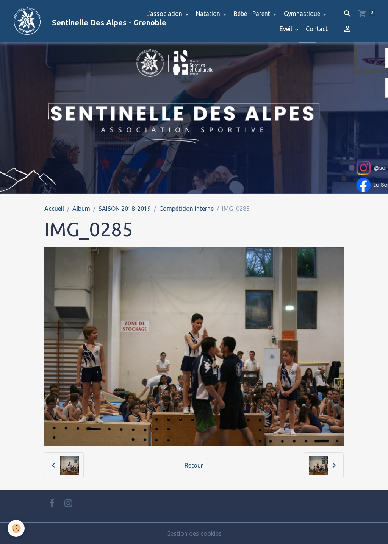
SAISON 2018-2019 (125, 208)
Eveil (287, 28)
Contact (317, 28)
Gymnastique (303, 13)
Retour (194, 465)
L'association (165, 13)
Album (81, 208)
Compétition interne (186, 208)
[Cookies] (16, 528)
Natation (209, 13)
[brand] (70, 21)
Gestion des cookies (194, 533)
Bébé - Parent (253, 13)
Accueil (54, 208)
